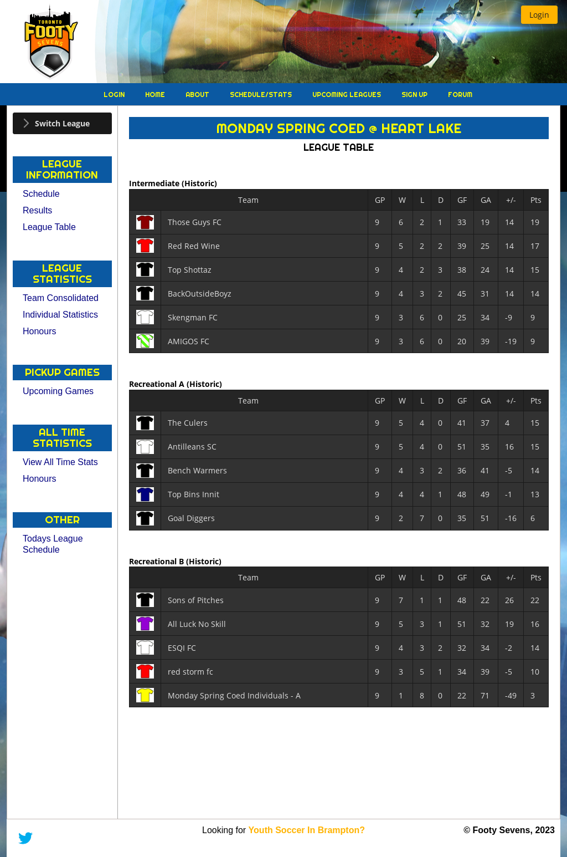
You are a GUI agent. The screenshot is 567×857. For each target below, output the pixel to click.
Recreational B (157, 560)
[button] (539, 15)
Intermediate (155, 183)
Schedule (41, 193)
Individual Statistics (60, 314)
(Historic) (199, 183)
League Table (49, 227)
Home (156, 94)
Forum (460, 94)
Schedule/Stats (261, 94)
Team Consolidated (61, 298)
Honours (39, 331)
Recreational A (158, 384)
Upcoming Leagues (347, 94)
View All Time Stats (60, 462)
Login (115, 94)
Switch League (62, 123)
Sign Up (415, 94)
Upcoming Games (58, 391)
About (198, 94)
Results (37, 210)
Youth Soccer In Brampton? (307, 830)
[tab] (62, 123)
